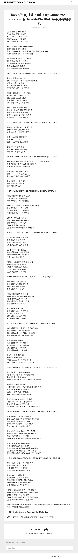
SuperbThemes (56, 556)
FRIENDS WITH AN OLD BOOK (19, 2)
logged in (36, 533)
